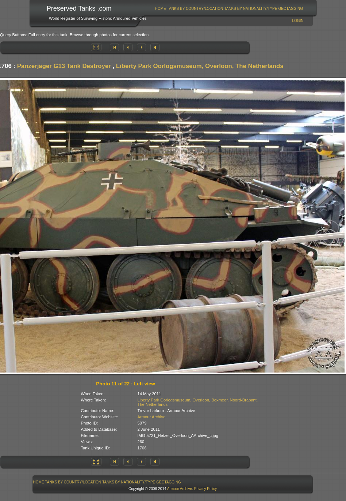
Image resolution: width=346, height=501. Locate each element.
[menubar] (228, 8)
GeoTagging (290, 9)
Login (297, 21)
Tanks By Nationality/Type (250, 9)
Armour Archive (151, 417)
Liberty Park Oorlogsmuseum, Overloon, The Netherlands (200, 66)
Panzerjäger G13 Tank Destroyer (64, 66)
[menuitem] (160, 8)
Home (160, 9)
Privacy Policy (205, 489)
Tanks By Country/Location (195, 9)
